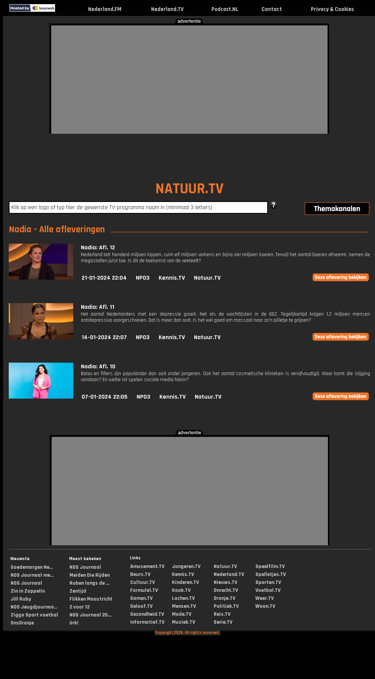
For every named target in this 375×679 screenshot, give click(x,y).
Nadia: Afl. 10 (98, 367)
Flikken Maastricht (90, 599)
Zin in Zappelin (28, 591)
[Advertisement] (136, 78)
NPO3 (143, 278)
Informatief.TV (147, 622)
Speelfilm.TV (270, 566)
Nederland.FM (104, 9)
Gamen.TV (141, 598)
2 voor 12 (79, 607)
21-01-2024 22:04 (104, 278)
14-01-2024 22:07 (104, 337)
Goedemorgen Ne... (32, 567)
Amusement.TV (147, 566)
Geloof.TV (141, 606)
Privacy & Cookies (332, 9)
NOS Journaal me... (32, 575)
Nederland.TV (167, 9)
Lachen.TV (183, 598)
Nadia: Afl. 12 (98, 248)
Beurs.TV (140, 574)
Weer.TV (264, 598)
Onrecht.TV (226, 590)
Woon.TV (265, 606)
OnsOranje (22, 623)
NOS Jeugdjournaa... (34, 607)
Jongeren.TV (186, 566)
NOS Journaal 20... (90, 615)
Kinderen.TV (185, 582)
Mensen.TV (184, 606)
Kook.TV (181, 590)
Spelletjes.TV (270, 574)
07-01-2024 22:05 (105, 397)
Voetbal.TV (267, 590)
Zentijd (77, 591)
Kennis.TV (172, 278)
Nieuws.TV (225, 582)
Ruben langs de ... (89, 583)
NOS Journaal (26, 583)
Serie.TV (223, 622)
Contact (272, 9)
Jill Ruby (21, 599)
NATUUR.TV (189, 189)
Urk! (73, 623)
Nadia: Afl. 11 (97, 307)
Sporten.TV (268, 582)
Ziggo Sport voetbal (34, 615)
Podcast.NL (224, 9)
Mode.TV (181, 614)
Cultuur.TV (142, 582)
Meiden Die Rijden (89, 575)
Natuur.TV (207, 278)
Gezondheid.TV (147, 614)
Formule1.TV (144, 590)
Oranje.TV (224, 598)
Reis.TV (222, 614)
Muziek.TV (183, 622)
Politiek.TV (226, 606)
